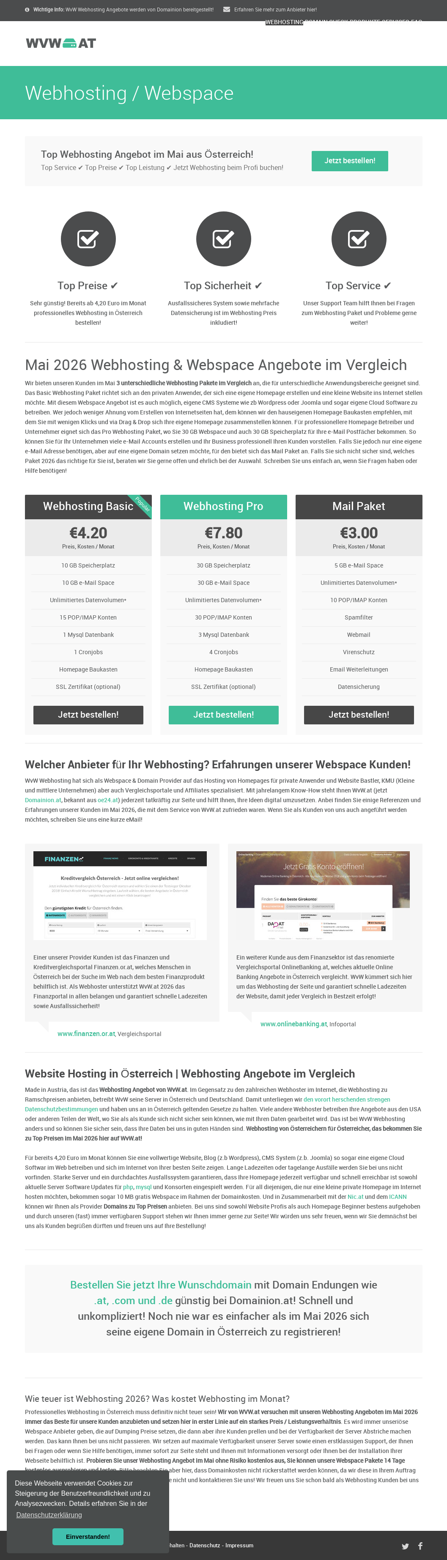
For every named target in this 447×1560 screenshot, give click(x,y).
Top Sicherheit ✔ (223, 286)
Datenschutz (204, 1546)
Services (373, 44)
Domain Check (270, 44)
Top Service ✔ (359, 286)
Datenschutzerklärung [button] (49, 1515)
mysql (144, 1187)
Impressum (239, 1546)
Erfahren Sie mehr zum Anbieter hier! (270, 10)
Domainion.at (43, 800)
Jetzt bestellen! (350, 161)
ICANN (398, 1197)
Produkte (327, 44)
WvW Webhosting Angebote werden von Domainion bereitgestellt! (119, 10)
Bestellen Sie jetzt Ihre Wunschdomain (161, 1285)
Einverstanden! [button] (88, 1536)
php (128, 1187)
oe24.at (108, 800)
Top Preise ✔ (88, 286)
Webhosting (210, 44)
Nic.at (356, 1197)
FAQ (409, 44)
